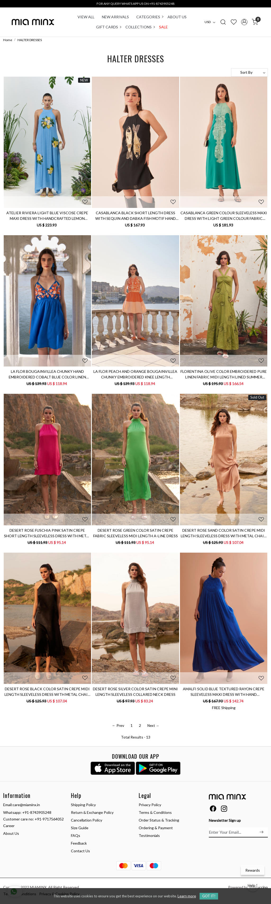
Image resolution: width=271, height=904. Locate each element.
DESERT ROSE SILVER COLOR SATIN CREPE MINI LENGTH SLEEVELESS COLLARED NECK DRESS (135, 692)
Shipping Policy (83, 804)
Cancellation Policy (86, 820)
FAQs (75, 835)
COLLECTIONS (140, 27)
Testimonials (149, 835)
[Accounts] (244, 22)
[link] (223, 22)
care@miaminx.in (26, 804)
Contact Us (80, 851)
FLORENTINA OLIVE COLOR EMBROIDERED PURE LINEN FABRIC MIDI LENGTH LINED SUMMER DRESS (223, 374)
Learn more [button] (187, 896)
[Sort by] (249, 72)
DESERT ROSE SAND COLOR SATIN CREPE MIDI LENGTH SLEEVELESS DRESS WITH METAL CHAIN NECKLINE (224, 533)
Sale (163, 27)
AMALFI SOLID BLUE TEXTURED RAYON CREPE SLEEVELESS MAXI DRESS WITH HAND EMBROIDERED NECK (223, 692)
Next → (153, 725)
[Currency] (211, 22)
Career (9, 825)
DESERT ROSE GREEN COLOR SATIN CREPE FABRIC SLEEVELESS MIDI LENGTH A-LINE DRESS (135, 533)
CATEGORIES (149, 17)
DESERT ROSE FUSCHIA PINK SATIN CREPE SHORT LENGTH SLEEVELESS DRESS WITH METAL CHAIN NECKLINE (47, 533)
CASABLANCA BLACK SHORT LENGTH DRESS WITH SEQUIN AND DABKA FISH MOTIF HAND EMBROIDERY (135, 216)
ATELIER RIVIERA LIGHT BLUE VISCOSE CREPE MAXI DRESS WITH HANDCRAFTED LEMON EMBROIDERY (47, 216)
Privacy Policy (150, 804)
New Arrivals (115, 17)
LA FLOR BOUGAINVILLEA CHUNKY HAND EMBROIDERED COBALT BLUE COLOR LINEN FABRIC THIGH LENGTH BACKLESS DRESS (47, 374)
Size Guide (79, 828)
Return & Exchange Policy (92, 812)
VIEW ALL (86, 17)
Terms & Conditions (155, 812)
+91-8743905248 (36, 812)
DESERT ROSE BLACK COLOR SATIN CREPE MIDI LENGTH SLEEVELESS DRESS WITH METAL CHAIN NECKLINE (47, 692)
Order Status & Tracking (159, 820)
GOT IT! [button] (208, 896)
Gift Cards (108, 27)
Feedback (79, 843)
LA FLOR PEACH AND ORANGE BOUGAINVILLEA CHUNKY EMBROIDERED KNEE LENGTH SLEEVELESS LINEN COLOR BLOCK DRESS (135, 374)
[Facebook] (213, 809)
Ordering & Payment (156, 828)
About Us (177, 17)
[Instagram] (224, 809)
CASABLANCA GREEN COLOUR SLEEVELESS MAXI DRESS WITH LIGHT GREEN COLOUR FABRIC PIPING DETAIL (223, 216)
